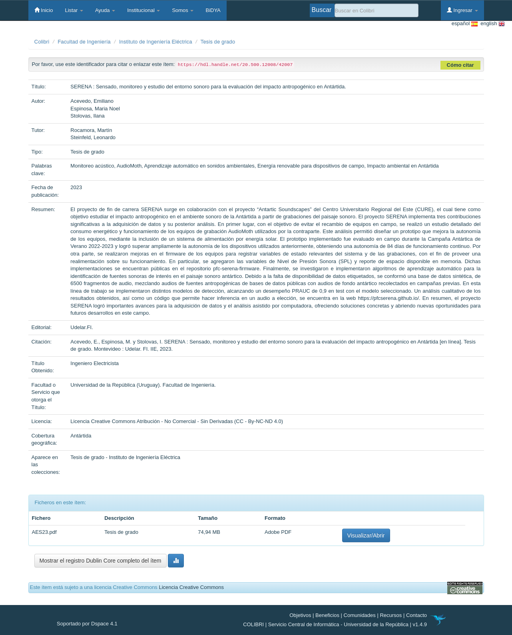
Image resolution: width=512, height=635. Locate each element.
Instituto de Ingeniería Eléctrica (155, 42)
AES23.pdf (44, 532)
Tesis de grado (218, 42)
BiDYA (212, 10)
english (491, 23)
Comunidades (360, 615)
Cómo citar (460, 65)
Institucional (143, 10)
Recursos (391, 615)
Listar (74, 10)
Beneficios (327, 615)
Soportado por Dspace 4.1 (87, 624)
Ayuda (105, 10)
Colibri (42, 42)
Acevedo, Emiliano (92, 101)
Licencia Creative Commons (191, 587)
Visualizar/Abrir (366, 535)
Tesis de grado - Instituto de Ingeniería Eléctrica (125, 457)
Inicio (43, 10)
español (465, 23)
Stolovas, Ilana (87, 116)
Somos (182, 10)
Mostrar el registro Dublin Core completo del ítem (100, 560)
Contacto (416, 615)
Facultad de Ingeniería (84, 42)
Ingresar (462, 10)
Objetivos (300, 615)
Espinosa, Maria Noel (95, 109)
